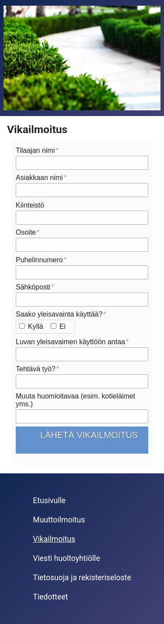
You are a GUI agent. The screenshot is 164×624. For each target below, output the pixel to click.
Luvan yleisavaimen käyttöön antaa (70, 341)
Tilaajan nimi (35, 150)
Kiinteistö (30, 205)
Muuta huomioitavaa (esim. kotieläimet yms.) (75, 400)
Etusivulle (49, 500)
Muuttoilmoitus (59, 519)
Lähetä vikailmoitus (89, 439)
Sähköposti (33, 287)
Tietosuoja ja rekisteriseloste (82, 577)
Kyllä (35, 326)
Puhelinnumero (39, 260)
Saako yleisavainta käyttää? (59, 314)
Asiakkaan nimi (39, 177)
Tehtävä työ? (36, 369)
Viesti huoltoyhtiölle (66, 558)
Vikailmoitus (54, 539)
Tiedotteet (50, 596)
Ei (62, 326)
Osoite (26, 232)
